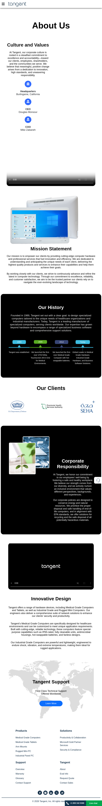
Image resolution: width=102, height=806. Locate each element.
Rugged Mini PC (23, 751)
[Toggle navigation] (3, 4)
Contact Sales (66, 783)
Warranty (20, 774)
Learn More (51, 703)
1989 (19, 342)
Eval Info (64, 774)
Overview (20, 769)
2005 (40, 342)
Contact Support (23, 783)
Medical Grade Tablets (26, 742)
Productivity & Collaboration (73, 737)
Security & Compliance (70, 750)
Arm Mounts (21, 747)
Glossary (20, 778)
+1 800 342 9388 (75, 803)
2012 (61, 342)
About (62, 769)
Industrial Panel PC (25, 756)
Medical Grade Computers (28, 737)
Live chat (93, 803)
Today (82, 342)
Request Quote (67, 778)
